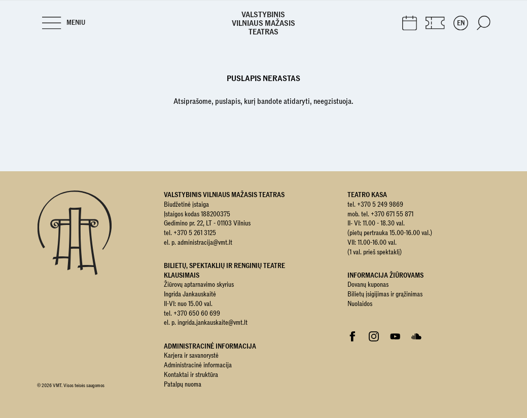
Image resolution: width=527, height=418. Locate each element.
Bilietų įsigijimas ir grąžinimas (385, 294)
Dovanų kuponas (368, 284)
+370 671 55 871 (392, 214)
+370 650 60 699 (196, 313)
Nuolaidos (359, 304)
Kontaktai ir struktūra (191, 374)
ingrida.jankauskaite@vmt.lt (213, 322)
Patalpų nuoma (182, 384)
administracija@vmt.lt (205, 242)
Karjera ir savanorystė (191, 355)
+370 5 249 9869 (380, 204)
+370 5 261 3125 (194, 233)
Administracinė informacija (198, 365)
